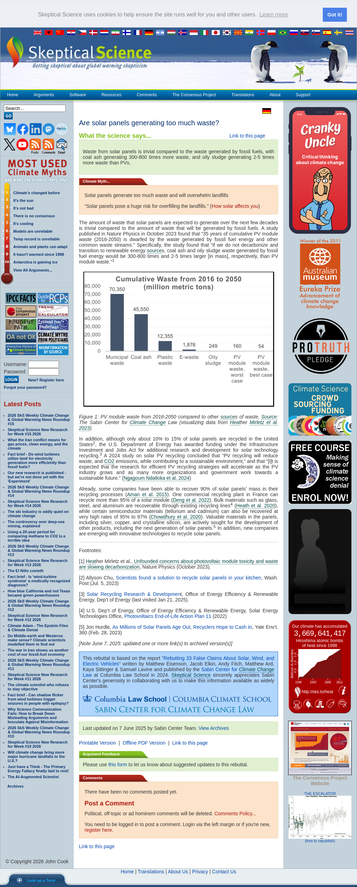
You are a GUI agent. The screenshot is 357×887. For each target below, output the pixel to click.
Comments (147, 94)
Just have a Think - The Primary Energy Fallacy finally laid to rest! (38, 768)
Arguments (43, 94)
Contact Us (224, 871)
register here (98, 829)
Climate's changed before (36, 192)
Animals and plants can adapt (40, 246)
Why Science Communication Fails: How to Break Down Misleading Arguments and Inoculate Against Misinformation (38, 715)
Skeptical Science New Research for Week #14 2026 (37, 503)
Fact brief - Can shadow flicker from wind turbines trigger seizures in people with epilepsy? (38, 698)
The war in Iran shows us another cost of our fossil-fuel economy (38, 652)
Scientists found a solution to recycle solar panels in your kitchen (188, 577)
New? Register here (46, 380)
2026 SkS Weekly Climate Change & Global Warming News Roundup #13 (39, 550)
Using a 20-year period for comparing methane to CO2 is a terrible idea (36, 535)
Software (77, 94)
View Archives (213, 728)
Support (303, 94)
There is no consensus (34, 215)
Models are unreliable (32, 231)
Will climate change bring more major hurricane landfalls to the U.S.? (36, 756)
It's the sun (23, 200)
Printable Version (97, 742)
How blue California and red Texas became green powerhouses (39, 593)
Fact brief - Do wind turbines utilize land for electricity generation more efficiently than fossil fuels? (37, 460)
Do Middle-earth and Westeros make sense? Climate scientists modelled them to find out (37, 639)
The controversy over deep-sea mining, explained (36, 523)
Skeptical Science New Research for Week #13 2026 (37, 562)
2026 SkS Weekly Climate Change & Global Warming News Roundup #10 (39, 731)
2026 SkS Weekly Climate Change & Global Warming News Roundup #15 (39, 419)
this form (117, 764)
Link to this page (247, 135)
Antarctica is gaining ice (35, 262)
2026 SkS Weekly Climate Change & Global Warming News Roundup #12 (39, 605)
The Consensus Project (194, 94)
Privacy (200, 871)
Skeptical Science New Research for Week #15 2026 (37, 431)
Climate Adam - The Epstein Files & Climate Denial (38, 627)
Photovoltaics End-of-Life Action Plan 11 (167, 616)
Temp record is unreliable (36, 239)
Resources (111, 94)
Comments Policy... (235, 813)
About (274, 94)
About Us (178, 871)
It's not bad (23, 208)
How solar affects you (235, 206)
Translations (242, 94)
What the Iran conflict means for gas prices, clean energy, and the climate (38, 443)
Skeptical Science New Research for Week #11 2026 (37, 676)
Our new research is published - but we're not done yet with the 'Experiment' (37, 476)
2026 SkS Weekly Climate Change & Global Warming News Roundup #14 (39, 491)
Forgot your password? (25, 387)
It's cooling (23, 223)
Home (12, 94)
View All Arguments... (32, 270)
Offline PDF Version (144, 742)
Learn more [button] (274, 14)
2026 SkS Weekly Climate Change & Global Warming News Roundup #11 (39, 664)
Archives (15, 786)
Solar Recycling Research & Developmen (133, 594)
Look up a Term (41, 880)
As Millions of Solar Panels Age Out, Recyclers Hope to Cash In (182, 626)
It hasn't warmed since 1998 (38, 254)
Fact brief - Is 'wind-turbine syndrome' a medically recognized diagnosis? (39, 580)
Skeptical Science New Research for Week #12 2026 (37, 617)
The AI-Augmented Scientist (33, 776)
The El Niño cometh (26, 570)
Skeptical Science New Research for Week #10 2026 (37, 744)
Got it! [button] (334, 14)
